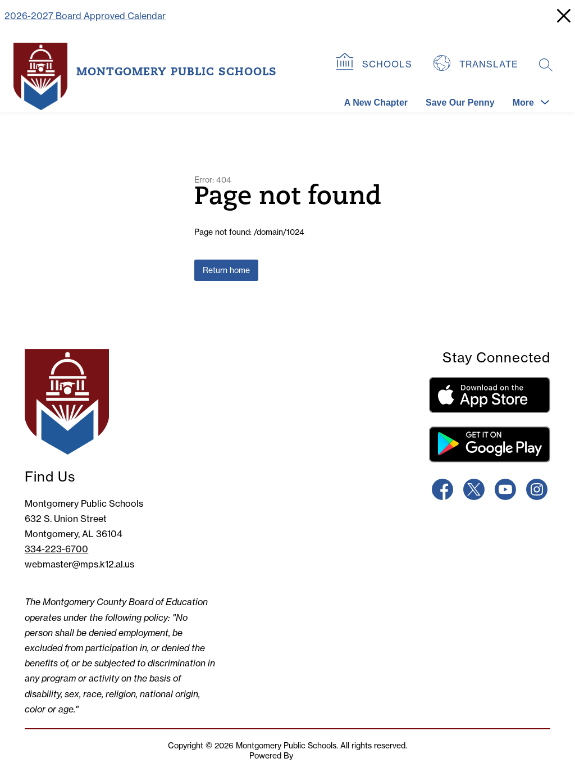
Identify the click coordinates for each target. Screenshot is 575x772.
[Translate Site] (477, 65)
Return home (226, 270)
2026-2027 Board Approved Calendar (85, 15)
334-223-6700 (56, 549)
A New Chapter (376, 102)
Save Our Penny (460, 102)
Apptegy (310, 756)
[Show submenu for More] (523, 103)
